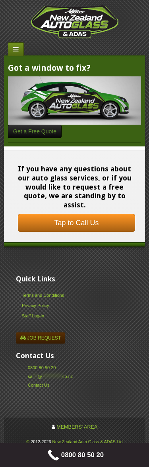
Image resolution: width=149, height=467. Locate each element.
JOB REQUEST (40, 338)
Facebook (31, 394)
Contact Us (38, 385)
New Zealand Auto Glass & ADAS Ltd (87, 441)
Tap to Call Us (76, 223)
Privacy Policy (35, 305)
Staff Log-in (33, 315)
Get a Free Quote (34, 131)
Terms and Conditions (43, 295)
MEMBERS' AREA (76, 427)
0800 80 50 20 (42, 367)
